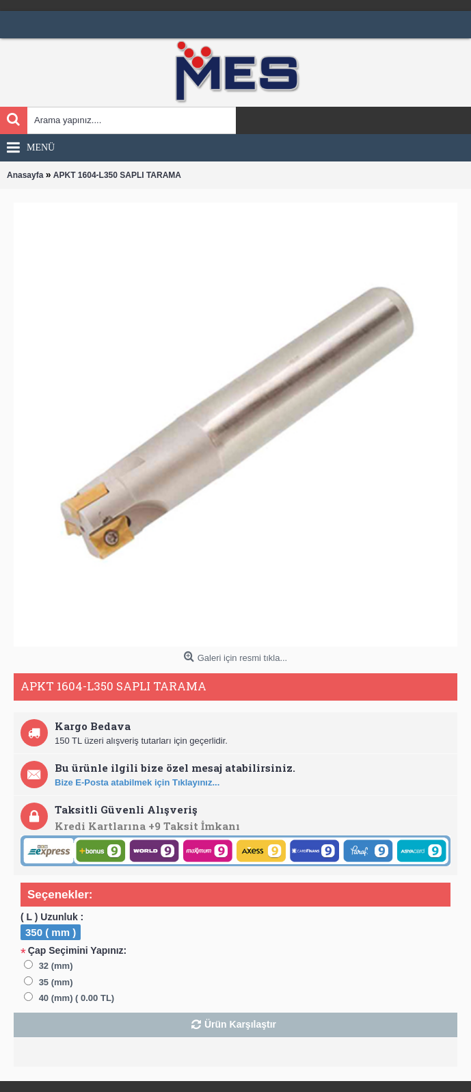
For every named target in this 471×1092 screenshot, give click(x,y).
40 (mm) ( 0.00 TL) (77, 998)
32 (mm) (56, 966)
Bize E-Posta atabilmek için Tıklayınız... (137, 782)
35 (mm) (56, 982)
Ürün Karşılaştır (240, 1024)
